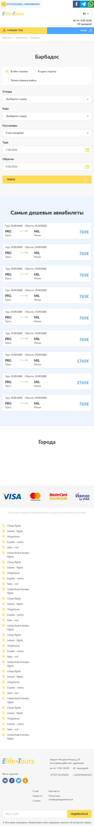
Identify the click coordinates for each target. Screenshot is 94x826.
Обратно (8, 159)
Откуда (7, 91)
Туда (5, 142)
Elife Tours (7, 38)
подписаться (79, 814)
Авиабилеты (21, 38)
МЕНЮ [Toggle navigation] (86, 31)
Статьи (37, 801)
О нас (36, 791)
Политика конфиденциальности (55, 798)
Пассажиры (9, 125)
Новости (37, 796)
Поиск (47, 179)
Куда (5, 108)
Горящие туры (12, 30)
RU (84, 14)
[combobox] (47, 99)
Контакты (54, 791)
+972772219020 (13, 4)
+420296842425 (31, 4)
